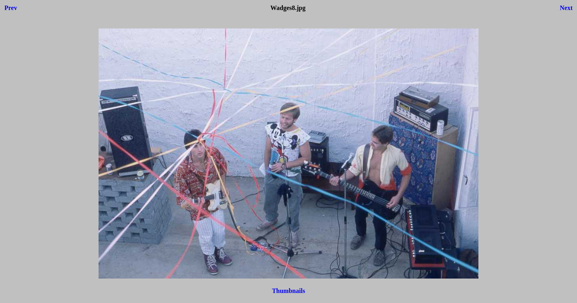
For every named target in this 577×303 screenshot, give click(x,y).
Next (566, 7)
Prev (10, 7)
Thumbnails (288, 290)
